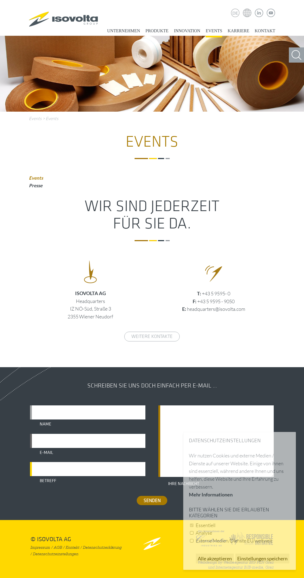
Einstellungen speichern (262, 558)
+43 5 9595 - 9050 (216, 301)
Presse (35, 185)
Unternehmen (123, 30)
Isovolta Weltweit (247, 9)
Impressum (40, 547)
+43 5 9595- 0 (216, 293)
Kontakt (265, 30)
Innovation (187, 30)
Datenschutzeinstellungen (55, 554)
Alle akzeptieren (215, 558)
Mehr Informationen (211, 495)
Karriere (238, 30)
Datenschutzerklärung (102, 547)
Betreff (48, 480)
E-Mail (46, 452)
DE (235, 13)
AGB (58, 547)
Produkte (156, 30)
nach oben (152, 543)
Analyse (204, 533)
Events (214, 30)
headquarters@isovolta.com (216, 309)
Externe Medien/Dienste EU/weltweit (234, 541)
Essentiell (205, 525)
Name (45, 424)
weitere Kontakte (152, 336)
